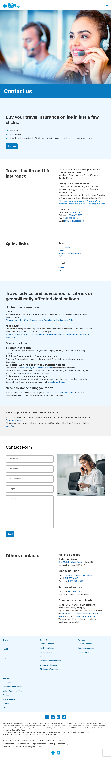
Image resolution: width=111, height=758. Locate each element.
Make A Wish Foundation (12, 691)
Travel (5, 640)
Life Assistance (46, 652)
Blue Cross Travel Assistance (60, 392)
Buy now (12, 146)
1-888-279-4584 (75, 581)
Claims (61, 250)
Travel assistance (47, 644)
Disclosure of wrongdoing (50, 669)
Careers (6, 695)
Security (52, 744)
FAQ (60, 256)
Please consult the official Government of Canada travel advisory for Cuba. (40, 320)
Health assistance (47, 648)
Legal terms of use (39, 744)
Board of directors (10, 699)
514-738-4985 (71, 578)
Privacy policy (8, 744)
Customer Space (57, 382)
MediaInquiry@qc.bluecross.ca (78, 575)
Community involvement (12, 687)
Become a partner (85, 644)
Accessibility (63, 744)
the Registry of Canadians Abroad (36, 368)
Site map (6, 708)
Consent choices (22, 744)
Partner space (83, 652)
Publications (7, 704)
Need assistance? (66, 247)
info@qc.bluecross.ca (74, 221)
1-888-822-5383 (74, 215)
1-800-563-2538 (75, 591)
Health (5, 649)
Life (4, 658)
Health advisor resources (87, 648)
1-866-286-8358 (70, 218)
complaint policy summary (84, 616)
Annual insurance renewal (70, 253)
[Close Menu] (106, 5)
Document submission (48, 665)
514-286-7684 (75, 212)
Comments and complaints (50, 661)
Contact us (7, 682)
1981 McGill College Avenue (71, 562)
